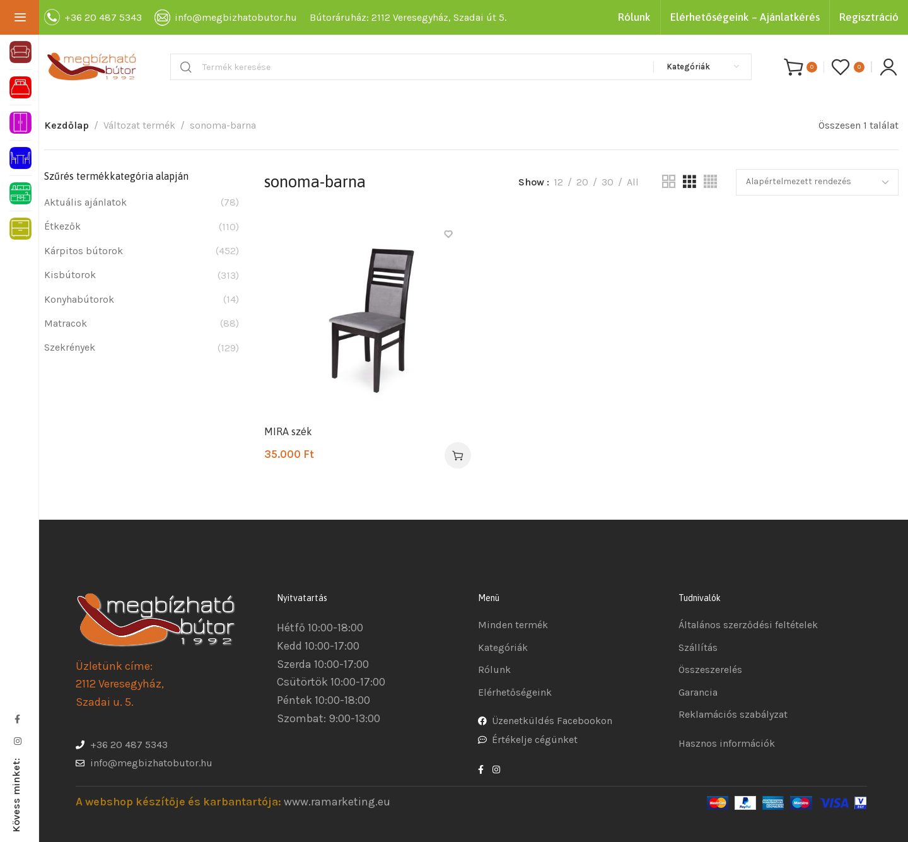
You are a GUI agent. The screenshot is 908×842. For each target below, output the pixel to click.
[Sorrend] (817, 182)
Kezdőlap (66, 125)
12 (558, 182)
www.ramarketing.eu (337, 802)
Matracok (65, 323)
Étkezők (62, 226)
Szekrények (69, 347)
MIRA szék (288, 431)
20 (582, 182)
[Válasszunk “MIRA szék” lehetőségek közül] (458, 455)
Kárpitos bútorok (83, 251)
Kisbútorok (70, 275)
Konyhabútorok (79, 299)
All (633, 182)
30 (608, 182)
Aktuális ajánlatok (85, 202)
